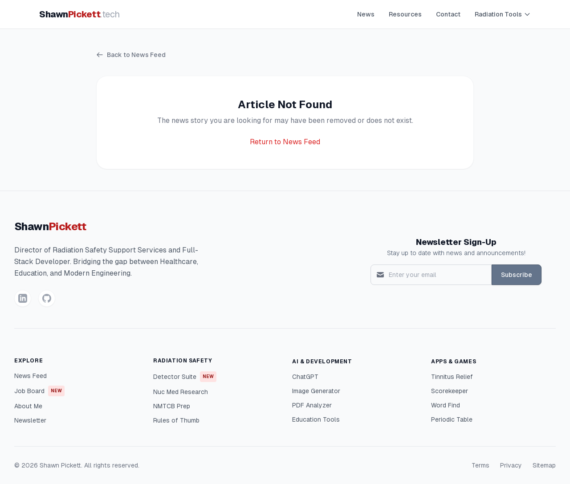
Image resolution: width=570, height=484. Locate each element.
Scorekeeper (449, 391)
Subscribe (516, 274)
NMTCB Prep (171, 406)
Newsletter (30, 420)
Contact (448, 14)
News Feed (30, 375)
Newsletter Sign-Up (456, 242)
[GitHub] (46, 298)
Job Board (39, 391)
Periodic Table (451, 419)
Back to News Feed (131, 54)
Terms (480, 465)
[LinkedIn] (22, 298)
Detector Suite (184, 376)
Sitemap (544, 465)
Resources (405, 14)
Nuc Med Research (180, 391)
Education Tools (316, 419)
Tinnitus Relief (452, 376)
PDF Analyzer (312, 405)
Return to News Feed (285, 142)
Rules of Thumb (176, 420)
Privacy (511, 465)
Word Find (445, 405)
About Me (28, 406)
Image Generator (316, 391)
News (366, 14)
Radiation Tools (503, 14)
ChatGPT (305, 376)
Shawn (79, 14)
